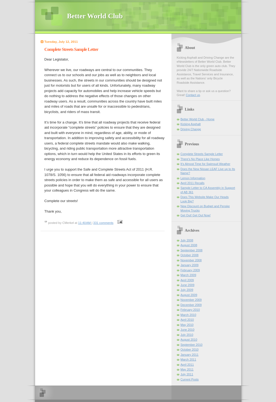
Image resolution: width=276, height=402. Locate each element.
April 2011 (187, 364)
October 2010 (190, 349)
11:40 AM (85, 222)
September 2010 (192, 344)
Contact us (193, 95)
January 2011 (190, 354)
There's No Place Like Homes (200, 159)
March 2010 (188, 314)
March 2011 (188, 359)
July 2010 (187, 334)
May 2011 (187, 369)
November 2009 (191, 299)
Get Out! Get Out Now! (196, 215)
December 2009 (191, 304)
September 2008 (192, 250)
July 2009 (187, 289)
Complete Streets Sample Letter (202, 154)
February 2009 (190, 270)
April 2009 (187, 280)
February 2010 (190, 309)
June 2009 (188, 285)
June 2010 (188, 329)
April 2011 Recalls (193, 183)
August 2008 (189, 245)
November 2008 (191, 260)
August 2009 (189, 295)
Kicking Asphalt (191, 124)
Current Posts (190, 379)
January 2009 (190, 265)
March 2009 (188, 275)
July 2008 (187, 240)
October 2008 (190, 255)
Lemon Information (193, 178)
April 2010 (187, 319)
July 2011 (187, 374)
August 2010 (189, 339)
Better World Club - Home (198, 119)
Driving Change (191, 129)
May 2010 (187, 324)
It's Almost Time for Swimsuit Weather (205, 163)
